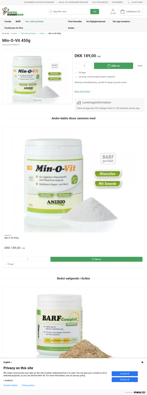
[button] (97, 21)
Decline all (124, 379)
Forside (14, 33)
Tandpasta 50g (120, 252)
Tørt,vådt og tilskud (28, 33)
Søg (94, 12)
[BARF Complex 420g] (19, 236)
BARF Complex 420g (13, 252)
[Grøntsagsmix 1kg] (55, 236)
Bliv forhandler (100, 2)
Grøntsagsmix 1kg (49, 252)
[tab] (68, 290)
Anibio (42, 33)
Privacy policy (28, 385)
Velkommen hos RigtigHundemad (39, 2)
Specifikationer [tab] (11, 317)
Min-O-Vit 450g (11, 156)
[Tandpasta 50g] (128, 236)
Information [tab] (9, 309)
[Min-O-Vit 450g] (19, 140)
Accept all (124, 373)
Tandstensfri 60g (85, 252)
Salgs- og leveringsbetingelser (73, 2)
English (8, 362)
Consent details (10, 385)
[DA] (13, 11)
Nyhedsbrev (117, 2)
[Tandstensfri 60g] (91, 236)
